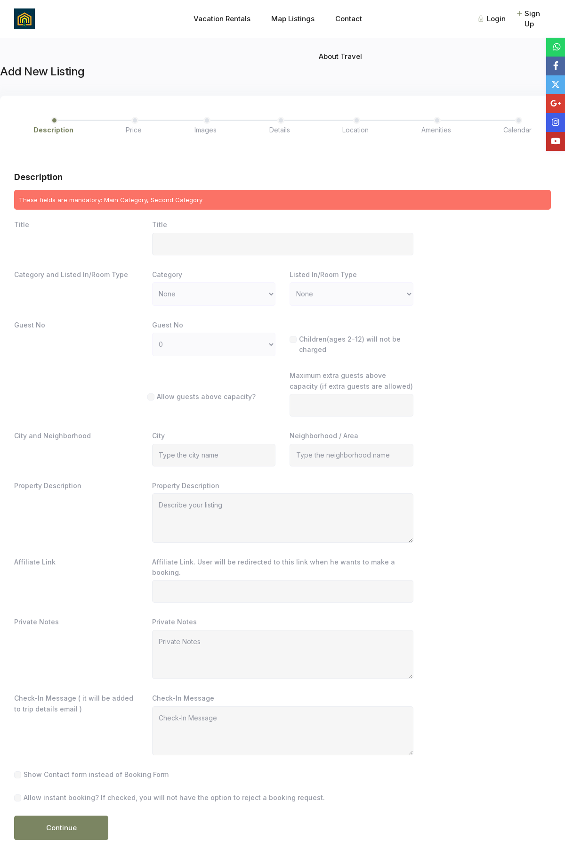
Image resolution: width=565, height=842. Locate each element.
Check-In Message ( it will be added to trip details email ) (73, 703)
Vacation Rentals (222, 18)
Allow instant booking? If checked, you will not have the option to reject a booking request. (174, 797)
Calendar (517, 130)
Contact (348, 18)
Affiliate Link (35, 562)
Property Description (47, 486)
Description (53, 130)
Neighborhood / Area (324, 436)
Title (21, 225)
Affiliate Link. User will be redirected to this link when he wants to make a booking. (273, 567)
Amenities (436, 130)
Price (134, 130)
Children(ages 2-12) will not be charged (350, 344)
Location (355, 130)
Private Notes (36, 622)
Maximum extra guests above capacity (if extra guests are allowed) (351, 380)
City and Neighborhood (52, 436)
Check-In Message (183, 698)
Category (167, 274)
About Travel (340, 56)
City (158, 436)
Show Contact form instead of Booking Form (96, 774)
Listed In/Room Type (323, 274)
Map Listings (293, 18)
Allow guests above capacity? (206, 396)
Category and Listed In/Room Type (71, 274)
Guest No (29, 325)
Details (279, 130)
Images (205, 130)
